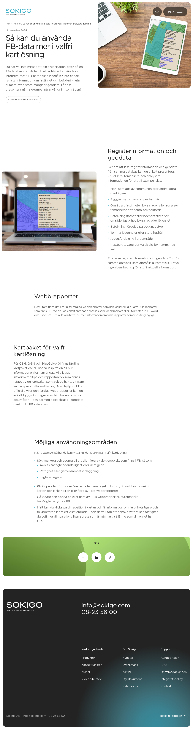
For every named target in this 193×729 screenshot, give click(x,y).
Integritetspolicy (172, 679)
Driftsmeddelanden (174, 672)
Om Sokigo (130, 649)
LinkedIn (96, 557)
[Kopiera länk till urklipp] (110, 557)
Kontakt (166, 686)
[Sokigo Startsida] (24, 606)
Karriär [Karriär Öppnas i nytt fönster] (126, 672)
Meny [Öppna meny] (177, 12)
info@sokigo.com (105, 605)
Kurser (85, 672)
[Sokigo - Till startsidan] (18, 12)
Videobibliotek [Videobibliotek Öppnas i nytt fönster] (91, 679)
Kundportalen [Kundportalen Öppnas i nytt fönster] (170, 657)
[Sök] (157, 11)
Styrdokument (132, 679)
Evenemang (130, 664)
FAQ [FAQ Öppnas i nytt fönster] (164, 664)
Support (166, 649)
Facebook (83, 557)
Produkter (88, 657)
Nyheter (127, 657)
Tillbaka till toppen (171, 715)
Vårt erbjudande (92, 649)
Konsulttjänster (91, 664)
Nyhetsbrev (130, 686)
